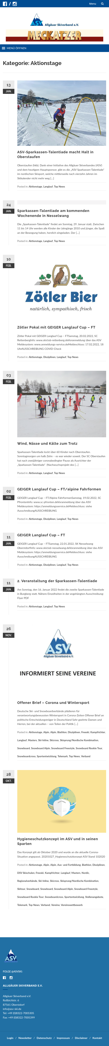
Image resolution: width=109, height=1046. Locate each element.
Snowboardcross (26, 756)
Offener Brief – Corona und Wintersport (53, 703)
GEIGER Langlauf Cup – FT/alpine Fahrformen (59, 489)
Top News (59, 186)
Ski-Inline (43, 740)
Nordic (85, 872)
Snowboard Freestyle (63, 748)
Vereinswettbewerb (72, 904)
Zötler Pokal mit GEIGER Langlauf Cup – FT (56, 327)
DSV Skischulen (26, 872)
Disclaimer (81, 1038)
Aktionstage (35, 186)
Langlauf (48, 186)
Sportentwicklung (46, 756)
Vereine (55, 904)
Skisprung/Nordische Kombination (79, 740)
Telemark (63, 756)
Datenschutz (44, 1038)
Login (10, 1038)
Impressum (63, 1038)
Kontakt (97, 1038)
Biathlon (62, 732)
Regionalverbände (27, 880)
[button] (16, 48)
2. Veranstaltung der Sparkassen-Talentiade (57, 581)
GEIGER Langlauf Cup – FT (41, 535)
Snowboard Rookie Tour (89, 748)
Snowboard (23, 748)
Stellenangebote (94, 896)
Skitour (21, 888)
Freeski (85, 732)
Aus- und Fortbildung (69, 864)
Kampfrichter (97, 732)
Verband (85, 756)
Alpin (46, 732)
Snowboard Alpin (40, 748)
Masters (32, 740)
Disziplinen (49, 357)
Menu (92, 3)
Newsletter (25, 1038)
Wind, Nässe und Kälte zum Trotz (47, 443)
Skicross (54, 740)
